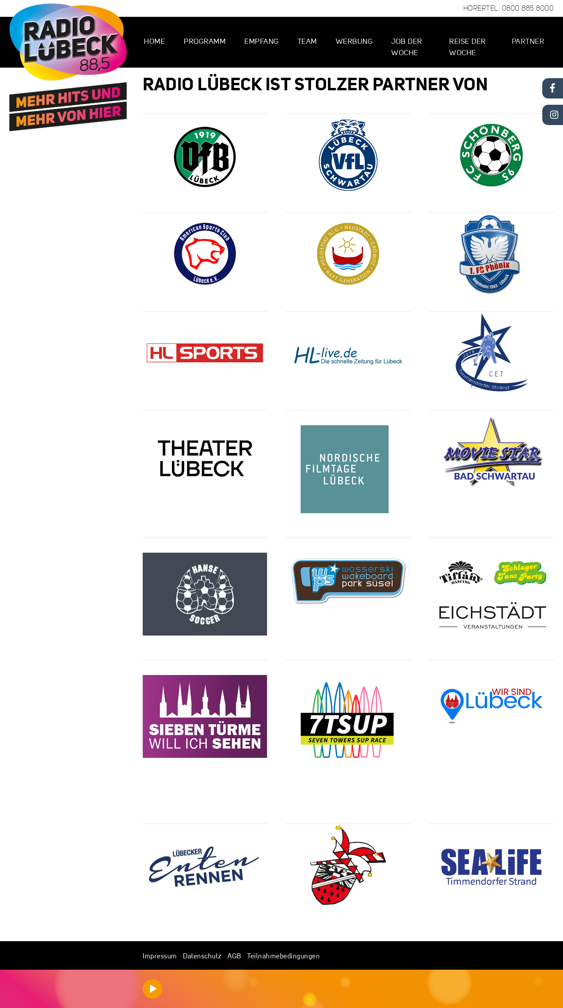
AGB (234, 956)
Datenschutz (202, 956)
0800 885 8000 (528, 8)
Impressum (160, 956)
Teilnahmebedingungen (283, 956)
